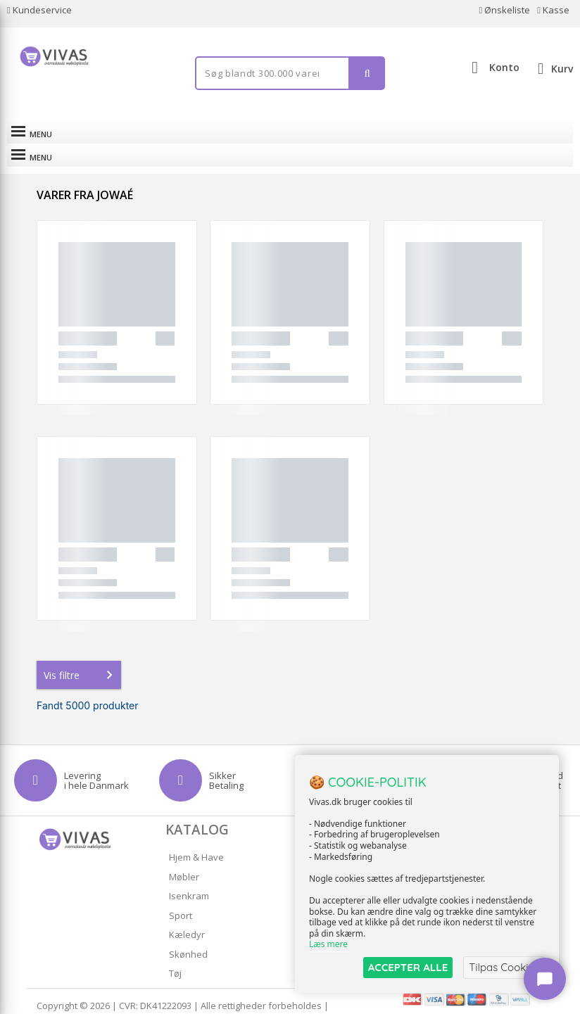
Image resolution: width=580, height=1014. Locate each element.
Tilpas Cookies (504, 967)
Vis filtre (81, 651)
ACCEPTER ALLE (408, 967)
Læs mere (328, 945)
